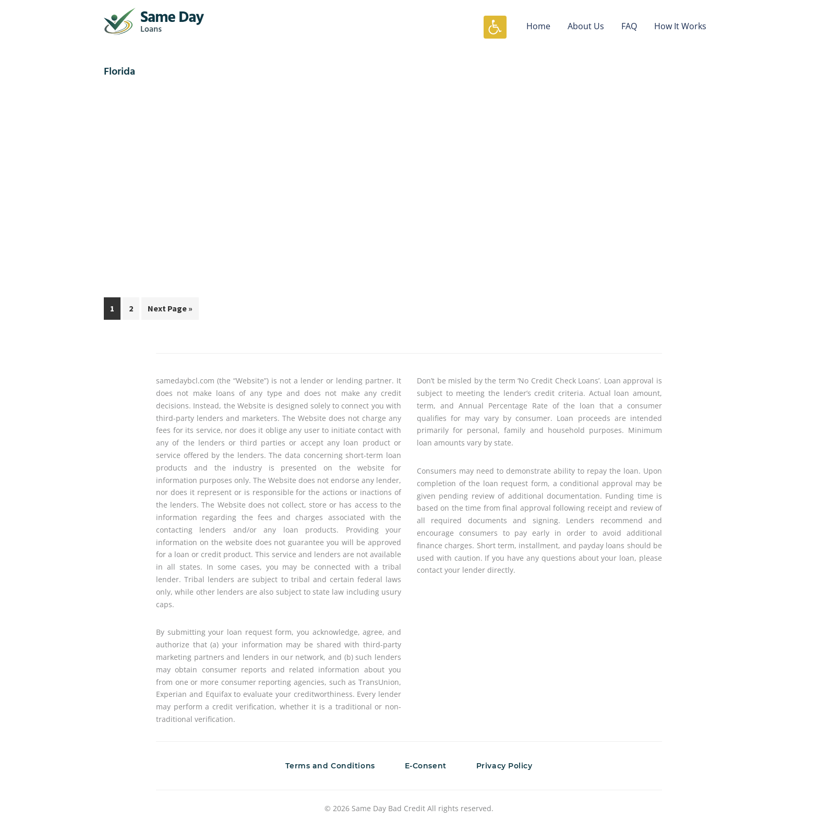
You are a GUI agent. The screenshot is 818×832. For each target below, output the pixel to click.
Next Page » (170, 310)
